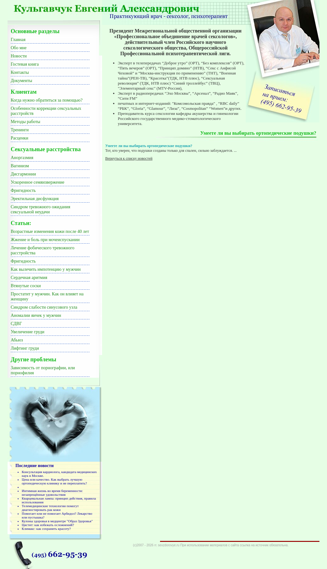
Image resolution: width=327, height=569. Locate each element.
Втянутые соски (26, 285)
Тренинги (20, 129)
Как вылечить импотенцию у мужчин (46, 269)
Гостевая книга (25, 64)
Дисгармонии (23, 174)
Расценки (19, 138)
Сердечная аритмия (29, 277)
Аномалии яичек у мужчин (36, 315)
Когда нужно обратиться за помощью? (47, 100)
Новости (19, 56)
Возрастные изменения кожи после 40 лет (50, 231)
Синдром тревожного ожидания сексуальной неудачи (40, 209)
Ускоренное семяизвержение (37, 182)
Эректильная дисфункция (35, 198)
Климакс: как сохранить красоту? (46, 528)
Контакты (20, 72)
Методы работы (25, 121)
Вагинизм (20, 165)
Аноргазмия (22, 157)
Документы (21, 80)
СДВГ (16, 323)
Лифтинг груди (25, 348)
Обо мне (18, 47)
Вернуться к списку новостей (128, 158)
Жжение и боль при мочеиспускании (45, 239)
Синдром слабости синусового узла (44, 307)
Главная (18, 39)
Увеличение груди (27, 331)
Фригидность (23, 190)
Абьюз (17, 340)
